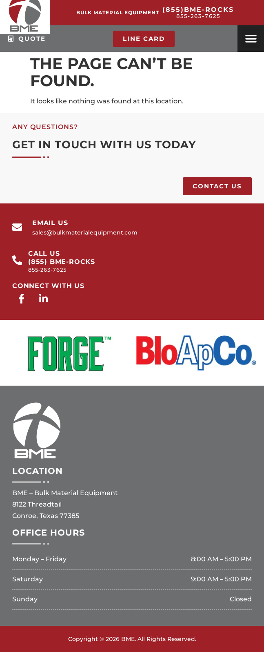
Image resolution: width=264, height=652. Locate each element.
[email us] (17, 227)
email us (50, 223)
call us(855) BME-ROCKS (61, 261)
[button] (251, 38)
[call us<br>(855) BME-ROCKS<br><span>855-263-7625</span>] (17, 260)
